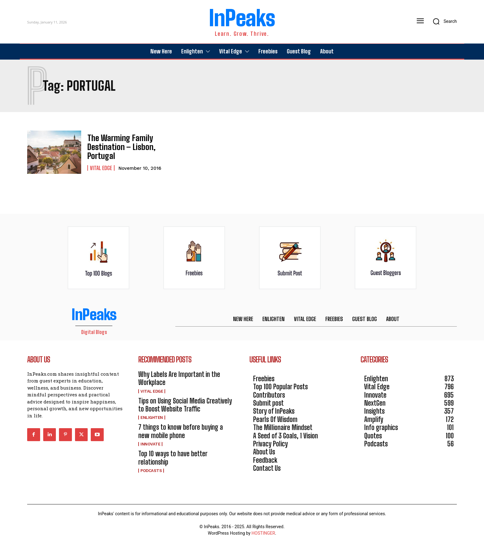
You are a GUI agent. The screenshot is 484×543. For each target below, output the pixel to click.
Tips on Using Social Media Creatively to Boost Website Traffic (185, 405)
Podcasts (151, 471)
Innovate (150, 444)
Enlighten (151, 418)
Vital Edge (101, 166)
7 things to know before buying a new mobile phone (180, 431)
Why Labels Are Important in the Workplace (179, 378)
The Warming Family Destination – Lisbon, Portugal (117, 147)
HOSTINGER (263, 533)
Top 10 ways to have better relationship (172, 457)
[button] (443, 21)
